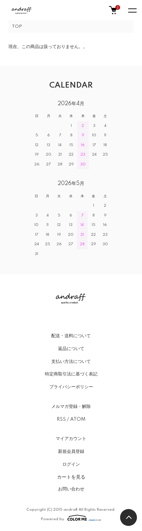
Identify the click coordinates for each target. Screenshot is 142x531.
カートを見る (71, 477)
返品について (71, 348)
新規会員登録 (71, 451)
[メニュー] (132, 10)
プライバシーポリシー (71, 387)
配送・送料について (71, 335)
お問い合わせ (71, 489)
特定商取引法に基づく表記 (71, 374)
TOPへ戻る (128, 517)
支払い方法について (71, 361)
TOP (17, 26)
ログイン (71, 464)
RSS (61, 419)
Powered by (71, 518)
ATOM (77, 419)
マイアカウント (71, 438)
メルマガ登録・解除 (71, 406)
